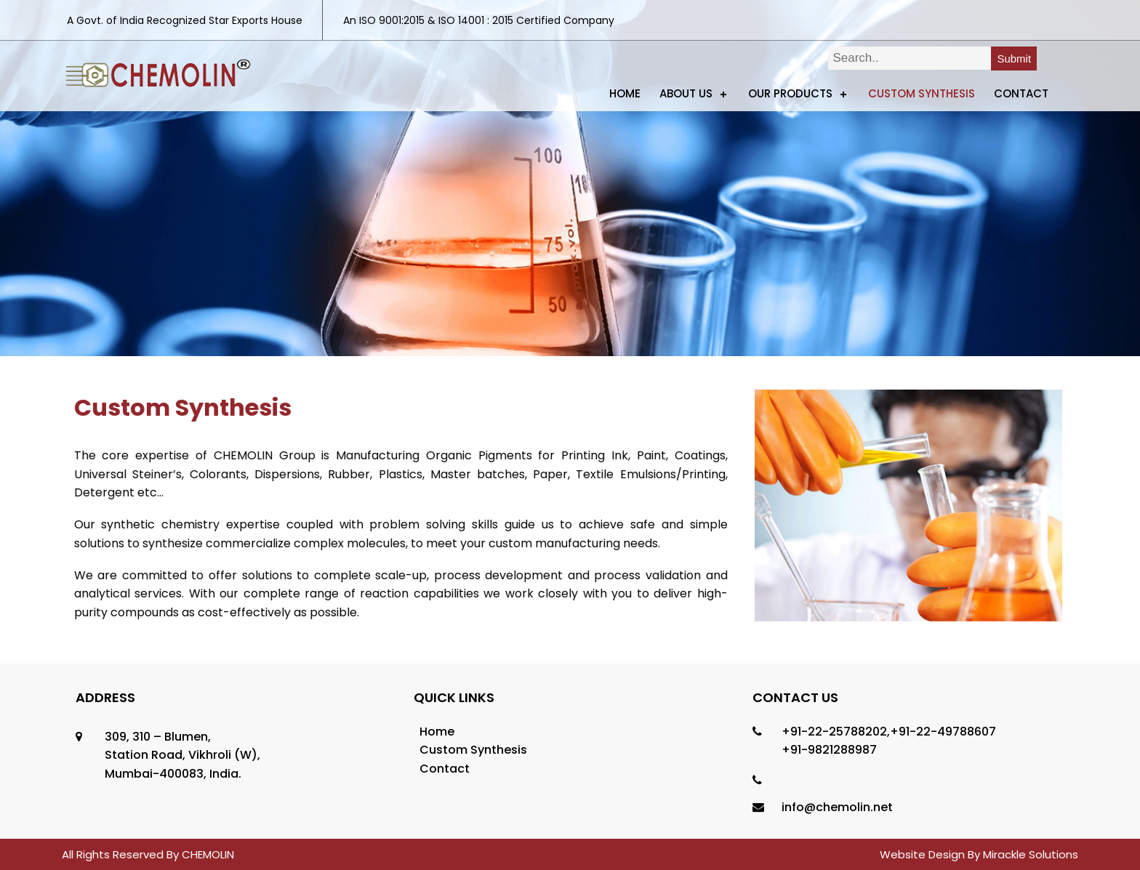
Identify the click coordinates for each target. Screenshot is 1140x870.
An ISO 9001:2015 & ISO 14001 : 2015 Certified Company (478, 20)
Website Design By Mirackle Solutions (979, 854)
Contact (1021, 93)
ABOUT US (685, 93)
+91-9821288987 (829, 749)
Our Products (790, 93)
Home (625, 93)
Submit (1014, 58)
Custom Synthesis (921, 93)
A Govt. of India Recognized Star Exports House (184, 20)
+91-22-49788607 (943, 731)
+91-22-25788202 (834, 731)
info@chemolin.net (837, 807)
